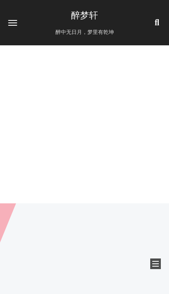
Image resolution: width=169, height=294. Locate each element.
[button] (12, 23)
